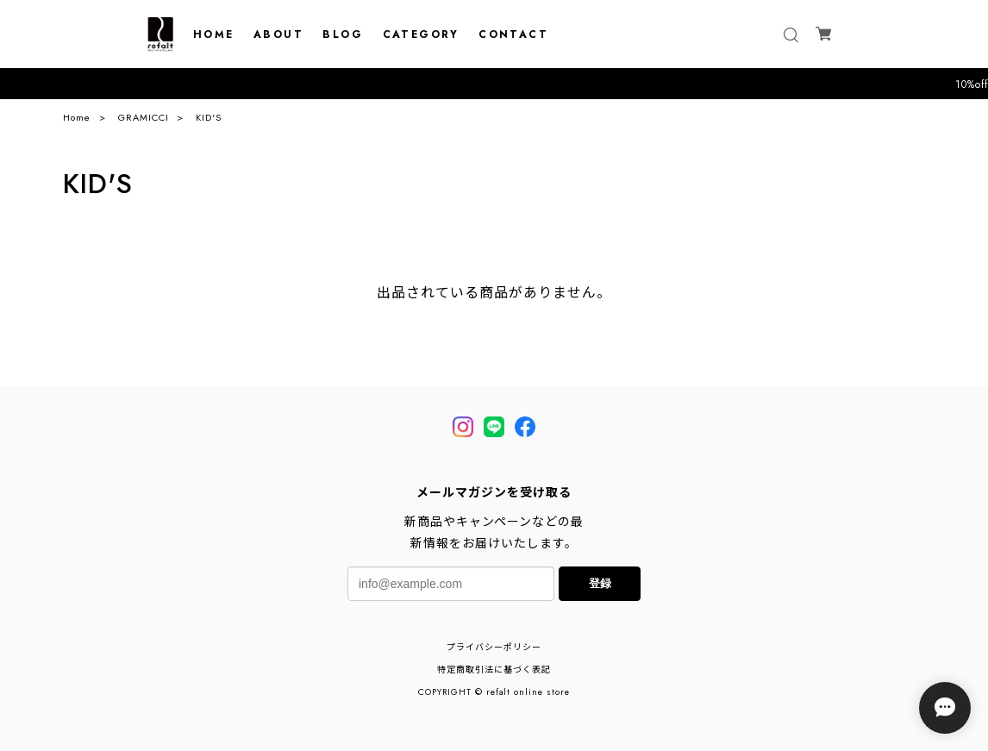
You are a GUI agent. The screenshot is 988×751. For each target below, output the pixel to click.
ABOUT (278, 34)
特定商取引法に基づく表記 (494, 669)
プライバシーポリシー (494, 647)
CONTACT (513, 34)
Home (77, 117)
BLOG (342, 34)
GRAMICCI (143, 117)
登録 (600, 583)
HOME (213, 34)
